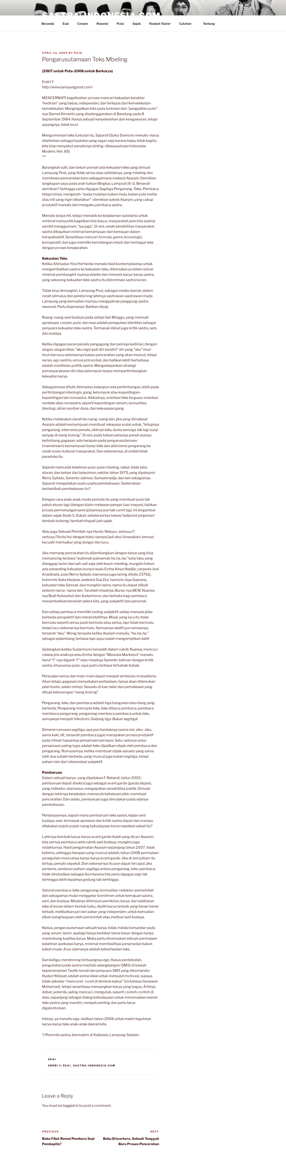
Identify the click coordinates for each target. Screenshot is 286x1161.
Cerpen (82, 23)
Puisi (120, 23)
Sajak (136, 23)
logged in (70, 1105)
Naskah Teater (160, 23)
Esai (66, 23)
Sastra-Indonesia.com (94, 1065)
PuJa (78, 52)
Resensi (102, 23)
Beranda (48, 23)
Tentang (211, 23)
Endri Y (54, 1065)
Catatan (187, 23)
